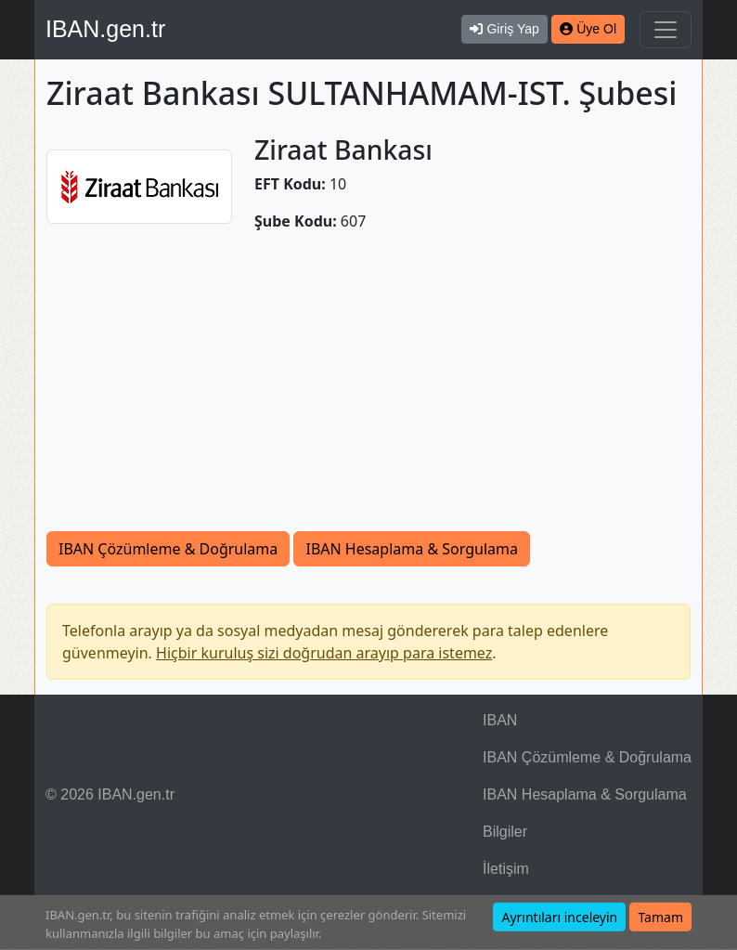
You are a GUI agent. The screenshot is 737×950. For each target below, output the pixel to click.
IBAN (500, 720)
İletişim (506, 869)
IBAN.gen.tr (105, 29)
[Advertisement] (368, 392)
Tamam (660, 917)
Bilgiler (505, 831)
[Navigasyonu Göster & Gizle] (666, 29)
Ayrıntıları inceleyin (559, 917)
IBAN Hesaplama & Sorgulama (411, 549)
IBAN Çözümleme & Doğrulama (168, 549)
